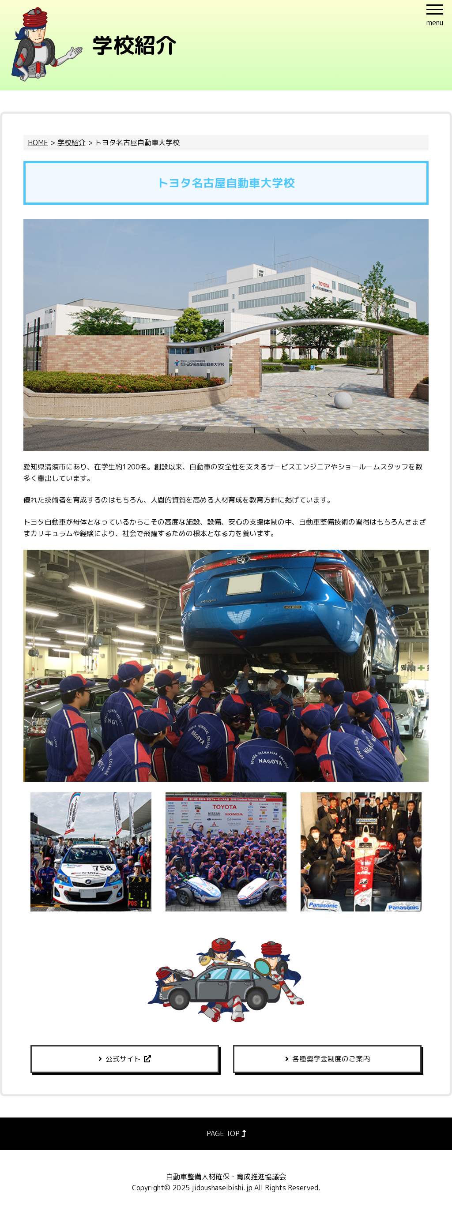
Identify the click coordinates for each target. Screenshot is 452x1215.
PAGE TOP (226, 1133)
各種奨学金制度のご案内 (331, 1059)
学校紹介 (71, 142)
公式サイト (123, 1059)
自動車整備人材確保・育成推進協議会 (226, 1176)
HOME (38, 142)
